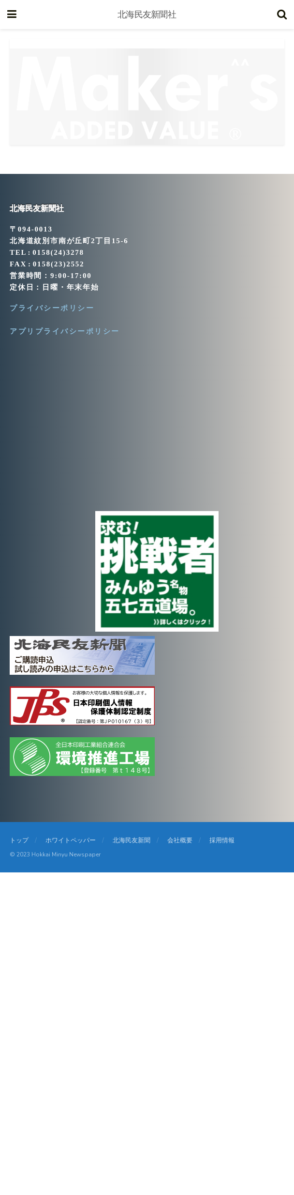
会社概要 (179, 840)
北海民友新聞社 (147, 14)
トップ (19, 840)
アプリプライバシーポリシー (65, 331)
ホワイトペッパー (70, 840)
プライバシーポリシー (52, 308)
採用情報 (222, 840)
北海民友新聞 (131, 840)
